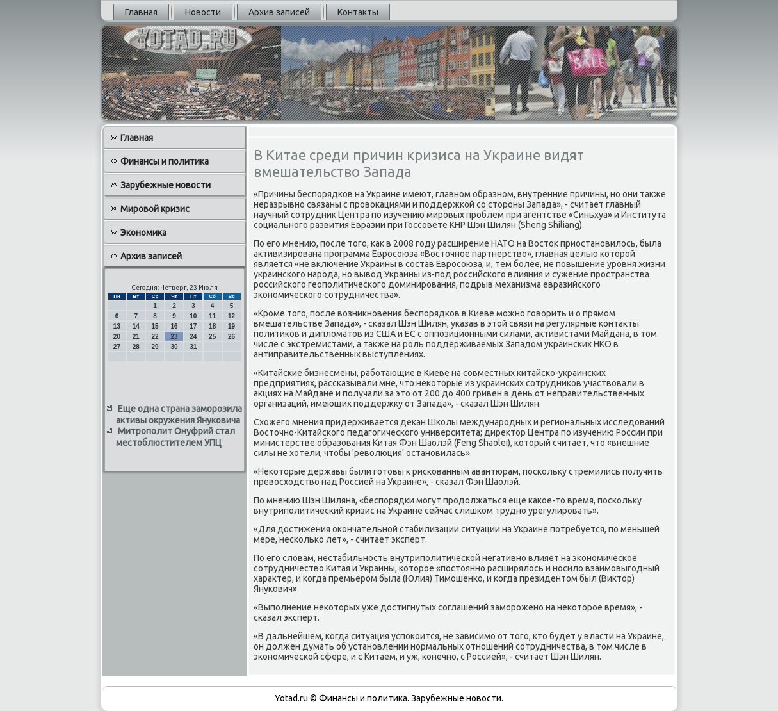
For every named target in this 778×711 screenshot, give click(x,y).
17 (193, 326)
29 (155, 346)
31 (193, 346)
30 (173, 346)
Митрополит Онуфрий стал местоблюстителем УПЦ (175, 437)
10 (193, 316)
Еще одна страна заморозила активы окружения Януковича (179, 414)
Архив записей (279, 12)
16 (173, 326)
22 (155, 336)
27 (116, 346)
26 (231, 336)
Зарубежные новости (165, 185)
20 (116, 336)
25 (212, 336)
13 (116, 326)
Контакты (357, 12)
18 (212, 326)
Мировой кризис (155, 209)
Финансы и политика (164, 161)
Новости (203, 12)
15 (155, 326)
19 (231, 326)
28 (136, 346)
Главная (141, 12)
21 (136, 336)
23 (173, 336)
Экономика (143, 232)
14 (136, 326)
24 (193, 336)
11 (212, 316)
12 (231, 316)
